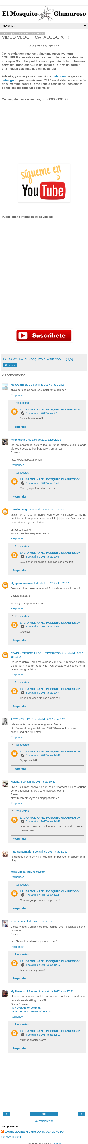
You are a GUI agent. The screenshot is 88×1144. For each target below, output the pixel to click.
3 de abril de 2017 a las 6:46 (42, 556)
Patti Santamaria (21, 851)
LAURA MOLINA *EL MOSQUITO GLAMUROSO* (50, 409)
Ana (13, 921)
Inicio (44, 1114)
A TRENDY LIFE (21, 719)
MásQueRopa (19, 384)
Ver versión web (44, 1120)
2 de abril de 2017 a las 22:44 (46, 509)
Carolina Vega (19, 509)
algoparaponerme (22, 583)
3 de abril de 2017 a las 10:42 (37, 781)
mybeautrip (18, 439)
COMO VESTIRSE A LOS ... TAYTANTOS (36, 653)
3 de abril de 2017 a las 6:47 (42, 692)
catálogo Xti (10, 80)
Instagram (59, 76)
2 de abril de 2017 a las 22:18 (43, 439)
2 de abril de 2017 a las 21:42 (46, 384)
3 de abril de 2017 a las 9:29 (48, 719)
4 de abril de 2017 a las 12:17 (42, 964)
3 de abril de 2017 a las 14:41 (42, 755)
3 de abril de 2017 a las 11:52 (50, 851)
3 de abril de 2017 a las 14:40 (42, 894)
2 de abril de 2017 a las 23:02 (51, 583)
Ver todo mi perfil (11, 1136)
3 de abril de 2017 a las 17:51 (55, 991)
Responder (17, 395)
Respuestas (22, 402)
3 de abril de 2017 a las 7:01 (42, 413)
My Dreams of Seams (24, 991)
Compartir (10, 365)
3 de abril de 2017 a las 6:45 (42, 483)
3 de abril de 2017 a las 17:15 (34, 921)
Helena (15, 781)
